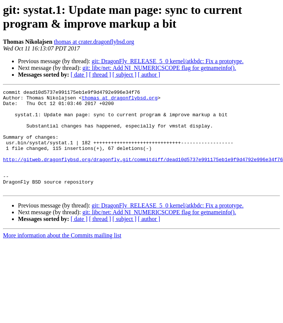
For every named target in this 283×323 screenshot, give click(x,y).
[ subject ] (124, 74)
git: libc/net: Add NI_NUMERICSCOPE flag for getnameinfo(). (159, 68)
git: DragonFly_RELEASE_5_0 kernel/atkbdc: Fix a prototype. (167, 61)
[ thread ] (100, 74)
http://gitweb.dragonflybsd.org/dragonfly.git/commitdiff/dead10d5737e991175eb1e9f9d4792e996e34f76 (143, 173)
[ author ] (149, 74)
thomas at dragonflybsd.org (120, 99)
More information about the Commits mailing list (62, 255)
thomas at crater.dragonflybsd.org (94, 42)
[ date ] (79, 74)
